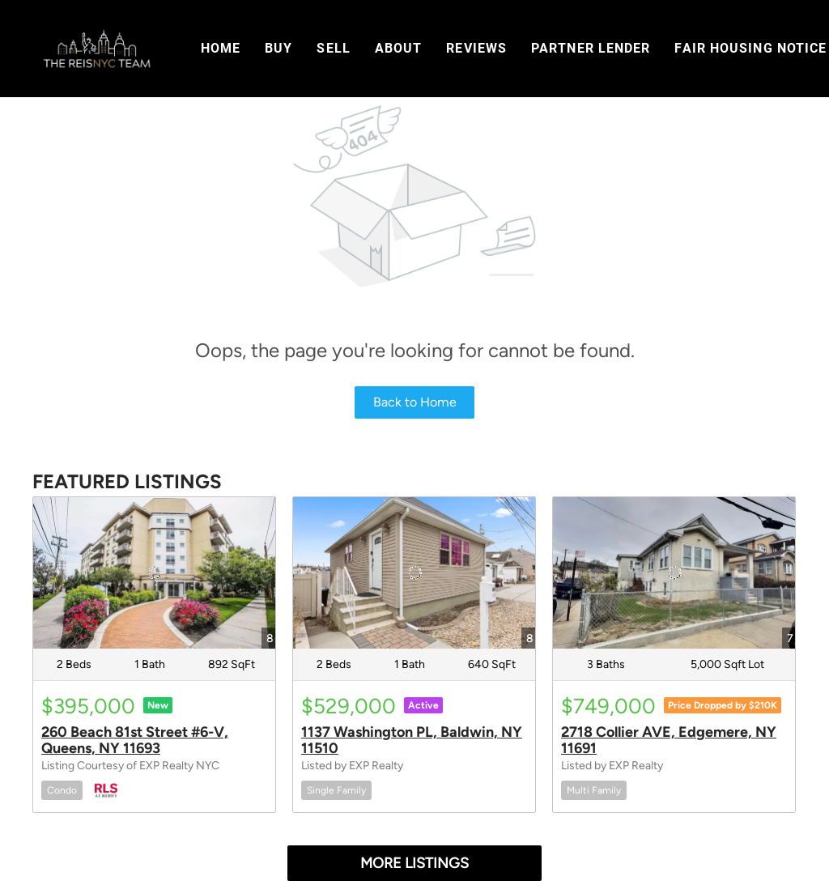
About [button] (399, 48)
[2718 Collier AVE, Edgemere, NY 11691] (674, 573)
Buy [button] (278, 48)
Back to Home (415, 402)
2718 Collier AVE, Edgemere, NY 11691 (668, 740)
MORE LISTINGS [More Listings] (414, 863)
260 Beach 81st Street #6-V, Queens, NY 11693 (134, 740)
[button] (96, 48)
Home (220, 48)
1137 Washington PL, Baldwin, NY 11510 (411, 740)
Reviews (476, 48)
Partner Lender (590, 48)
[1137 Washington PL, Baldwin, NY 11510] (414, 573)
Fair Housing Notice (750, 48)
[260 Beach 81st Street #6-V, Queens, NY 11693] (154, 573)
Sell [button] (333, 48)
